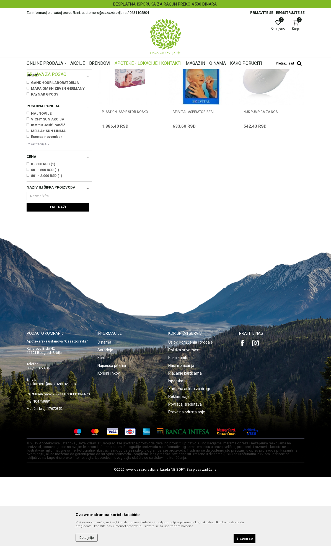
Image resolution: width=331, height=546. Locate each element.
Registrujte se (290, 13)
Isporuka (175, 450)
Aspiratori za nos (42, 122)
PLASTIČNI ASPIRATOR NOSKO (125, 181)
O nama (104, 411)
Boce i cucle (39, 99)
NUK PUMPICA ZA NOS (261, 181)
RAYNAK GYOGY (44, 163)
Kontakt (104, 427)
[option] (165, 4)
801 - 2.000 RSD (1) (46, 245)
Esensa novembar (46, 206)
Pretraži (58, 276)
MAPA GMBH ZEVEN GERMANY (58, 158)
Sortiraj (185, 81)
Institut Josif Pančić (48, 194)
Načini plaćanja (181, 434)
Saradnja (105, 419)
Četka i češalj (39, 116)
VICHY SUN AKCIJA (47, 188)
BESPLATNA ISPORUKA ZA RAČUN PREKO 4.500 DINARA (165, 4)
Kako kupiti (177, 427)
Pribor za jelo (39, 105)
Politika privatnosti (184, 419)
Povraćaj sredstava (185, 473)
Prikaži (233, 81)
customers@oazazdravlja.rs (51, 453)
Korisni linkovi (109, 442)
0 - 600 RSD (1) (43, 233)
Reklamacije (179, 465)
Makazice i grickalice (45, 110)
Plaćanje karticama (185, 442)
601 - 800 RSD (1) (45, 239)
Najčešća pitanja (111, 434)
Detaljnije (86, 538)
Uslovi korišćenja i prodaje (190, 411)
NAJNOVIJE (41, 183)
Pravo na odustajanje (186, 481)
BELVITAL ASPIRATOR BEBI (193, 181)
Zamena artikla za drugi (189, 458)
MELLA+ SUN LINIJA (48, 200)
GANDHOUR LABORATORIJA (55, 152)
